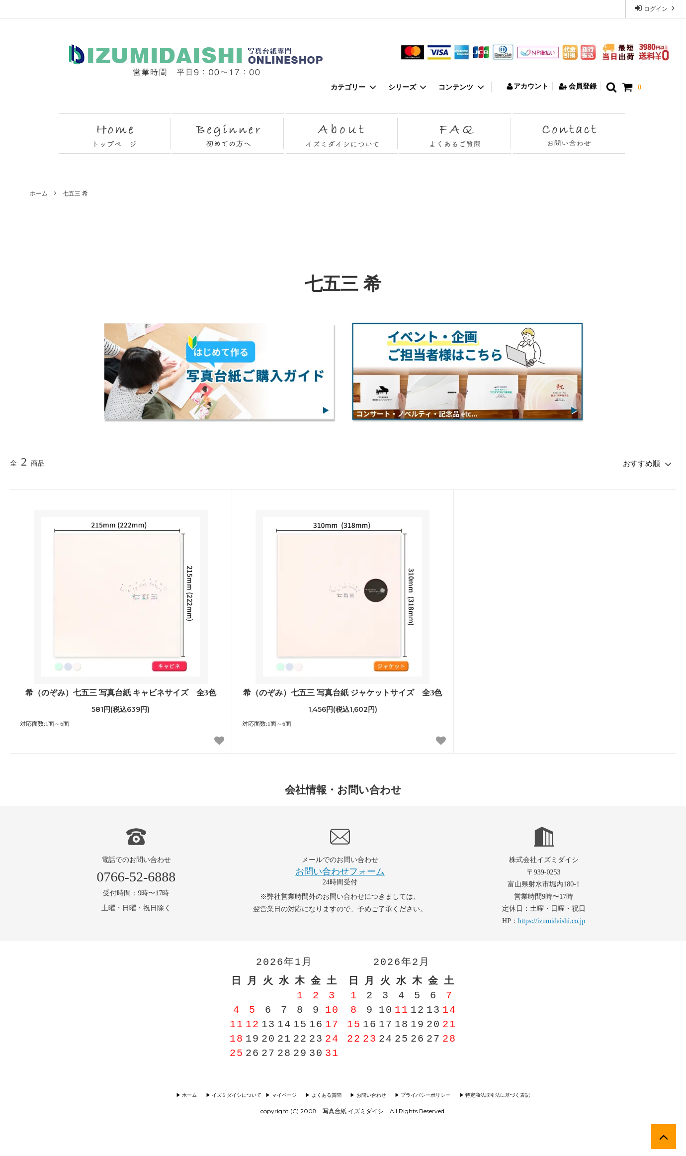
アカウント (527, 86)
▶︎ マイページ (286, 1094)
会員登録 (578, 86)
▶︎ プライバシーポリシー (421, 1094)
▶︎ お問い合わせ (368, 1094)
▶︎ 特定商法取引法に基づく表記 (490, 1094)
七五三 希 (75, 193)
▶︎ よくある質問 (326, 1094)
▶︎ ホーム (196, 1094)
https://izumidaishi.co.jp (551, 919)
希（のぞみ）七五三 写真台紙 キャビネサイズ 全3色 (120, 691)
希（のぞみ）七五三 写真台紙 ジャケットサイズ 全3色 (342, 691)
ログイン (655, 8)
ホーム (39, 193)
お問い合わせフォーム (340, 870)
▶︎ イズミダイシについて (238, 1094)
